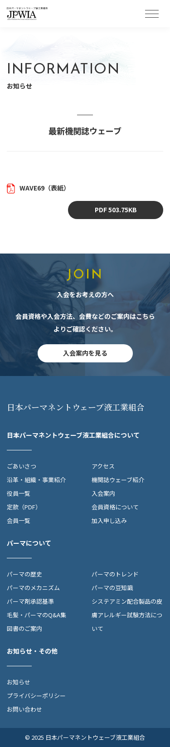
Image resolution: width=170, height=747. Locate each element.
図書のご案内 (24, 628)
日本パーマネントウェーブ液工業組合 (76, 407)
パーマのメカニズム (33, 587)
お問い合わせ (24, 709)
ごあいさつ (21, 466)
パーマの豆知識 (112, 587)
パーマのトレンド (115, 574)
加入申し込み (109, 520)
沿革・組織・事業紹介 (36, 479)
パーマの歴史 (24, 574)
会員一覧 (18, 520)
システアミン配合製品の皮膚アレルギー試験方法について (127, 615)
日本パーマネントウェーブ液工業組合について (73, 434)
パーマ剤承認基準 (30, 601)
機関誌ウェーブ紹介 (118, 479)
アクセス (103, 466)
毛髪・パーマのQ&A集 (36, 614)
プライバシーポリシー (36, 695)
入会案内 (103, 493)
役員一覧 (18, 493)
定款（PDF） (24, 507)
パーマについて (29, 542)
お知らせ (18, 682)
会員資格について (115, 507)
